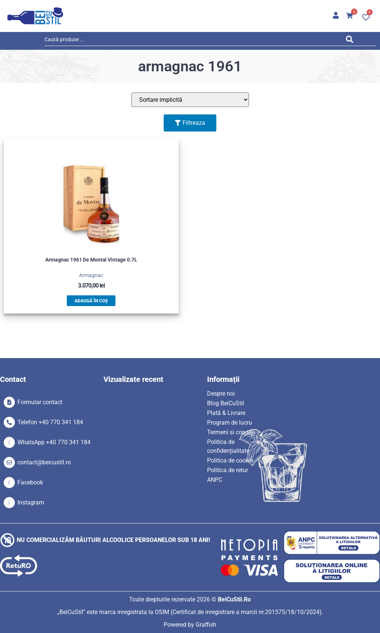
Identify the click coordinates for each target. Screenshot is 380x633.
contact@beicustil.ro (44, 462)
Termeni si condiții (231, 432)
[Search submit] (351, 41)
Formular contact (39, 402)
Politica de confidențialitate (228, 446)
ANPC (214, 479)
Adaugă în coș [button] (91, 300)
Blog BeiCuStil (225, 403)
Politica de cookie (230, 460)
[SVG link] (35, 16)
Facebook (30, 482)
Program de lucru (229, 422)
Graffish (206, 624)
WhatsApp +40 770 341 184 (54, 442)
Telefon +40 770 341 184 (50, 422)
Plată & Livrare (226, 412)
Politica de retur (227, 470)
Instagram (30, 502)
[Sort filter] (190, 99)
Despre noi (221, 393)
